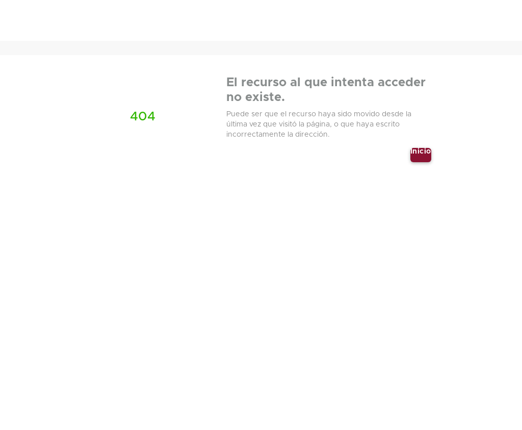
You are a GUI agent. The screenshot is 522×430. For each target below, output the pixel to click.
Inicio (420, 151)
